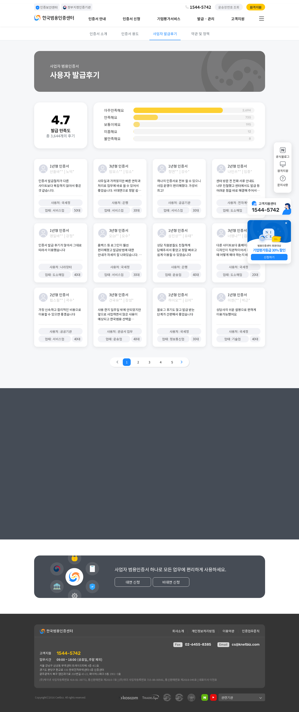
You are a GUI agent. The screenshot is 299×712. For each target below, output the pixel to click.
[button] (269, 242)
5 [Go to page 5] (172, 362)
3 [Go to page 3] (149, 362)
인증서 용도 (130, 33)
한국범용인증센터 (56, 631)
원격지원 (256, 7)
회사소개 (178, 631)
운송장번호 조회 (228, 7)
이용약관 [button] (228, 631)
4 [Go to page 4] (160, 362)
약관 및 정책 (200, 33)
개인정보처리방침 (203, 631)
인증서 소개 (98, 33)
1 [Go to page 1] (127, 362)
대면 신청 (137, 590)
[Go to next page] (181, 362)
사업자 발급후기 (165, 33)
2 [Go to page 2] (138, 362)
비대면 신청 (174, 590)
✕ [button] (286, 223)
